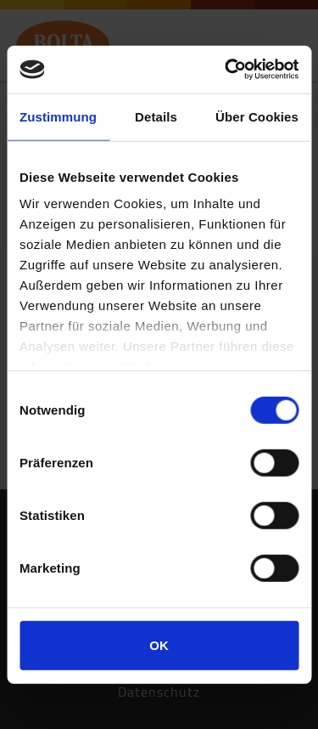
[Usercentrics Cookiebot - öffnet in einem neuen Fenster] (226, 70)
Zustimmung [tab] (58, 116)
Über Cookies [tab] (256, 116)
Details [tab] (156, 116)
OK (159, 644)
